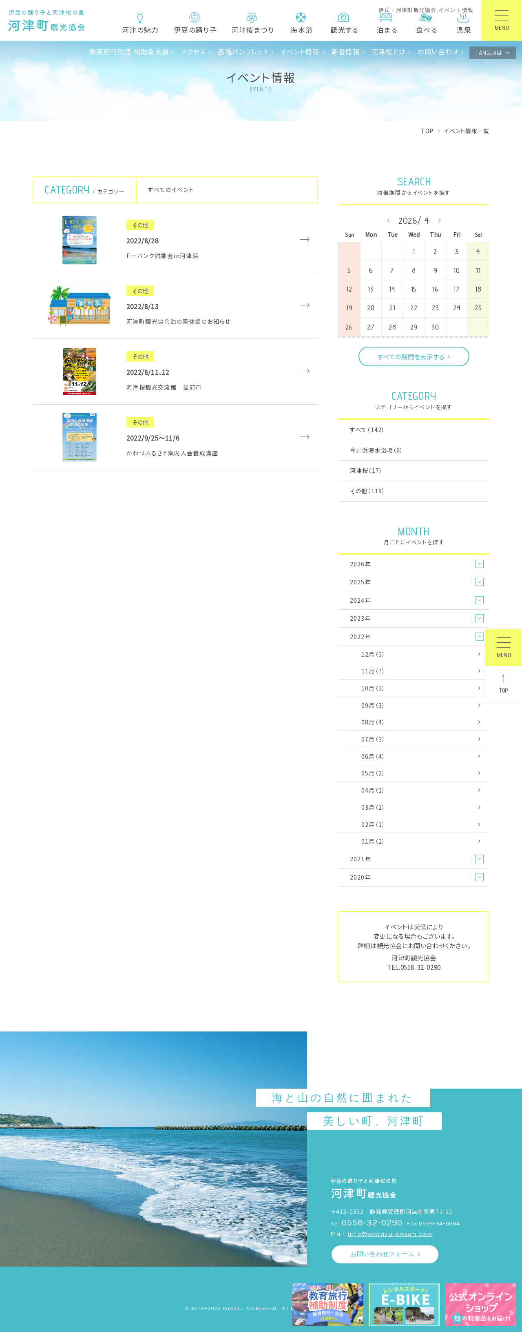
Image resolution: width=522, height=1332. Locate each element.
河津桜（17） (366, 470)
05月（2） (373, 773)
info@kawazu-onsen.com (390, 1234)
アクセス (193, 51)
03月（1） (373, 807)
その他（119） (367, 491)
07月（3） (373, 739)
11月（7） (373, 671)
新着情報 (346, 51)
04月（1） (373, 790)
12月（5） (373, 654)
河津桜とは (389, 51)
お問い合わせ (438, 51)
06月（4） (373, 756)
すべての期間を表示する (411, 356)
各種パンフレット (243, 51)
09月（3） (373, 705)
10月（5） (373, 688)
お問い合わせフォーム (382, 1254)
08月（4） (373, 722)
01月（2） (373, 841)
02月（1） (373, 824)
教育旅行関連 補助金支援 (129, 51)
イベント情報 (300, 51)
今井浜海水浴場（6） (376, 450)
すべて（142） (367, 429)
